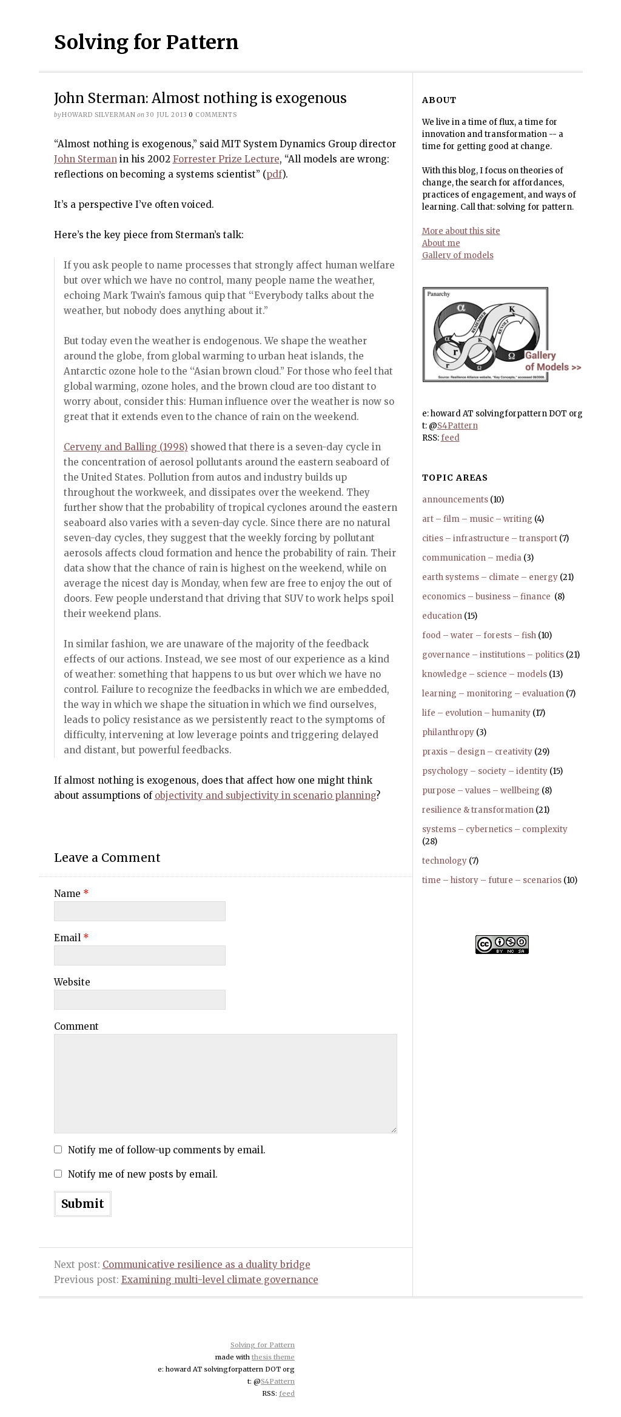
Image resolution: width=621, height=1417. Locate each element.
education (442, 616)
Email (71, 938)
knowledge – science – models (484, 674)
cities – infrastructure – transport (489, 538)
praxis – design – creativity (477, 752)
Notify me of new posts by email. (143, 1174)
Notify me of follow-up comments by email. (167, 1150)
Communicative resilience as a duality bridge (206, 1264)
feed (450, 438)
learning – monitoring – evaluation (493, 693)
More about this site (461, 231)
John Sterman (85, 159)
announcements (455, 500)
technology (444, 861)
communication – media (472, 558)
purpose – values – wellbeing (481, 790)
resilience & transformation (478, 810)
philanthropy (448, 732)
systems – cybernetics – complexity (495, 829)
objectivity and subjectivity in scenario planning (265, 795)
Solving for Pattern (146, 42)
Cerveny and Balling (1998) (126, 447)
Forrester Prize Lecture (226, 159)
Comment (76, 1026)
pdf (274, 174)
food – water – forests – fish (479, 635)
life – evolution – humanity (476, 713)
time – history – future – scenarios (492, 880)
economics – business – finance (487, 597)
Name (71, 893)
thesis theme (273, 1357)
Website (72, 982)
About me (441, 243)
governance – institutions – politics (493, 655)
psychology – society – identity (485, 771)
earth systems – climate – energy (490, 577)
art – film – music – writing (477, 519)
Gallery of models (458, 255)
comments (213, 115)
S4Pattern (457, 426)
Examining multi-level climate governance (219, 1279)
